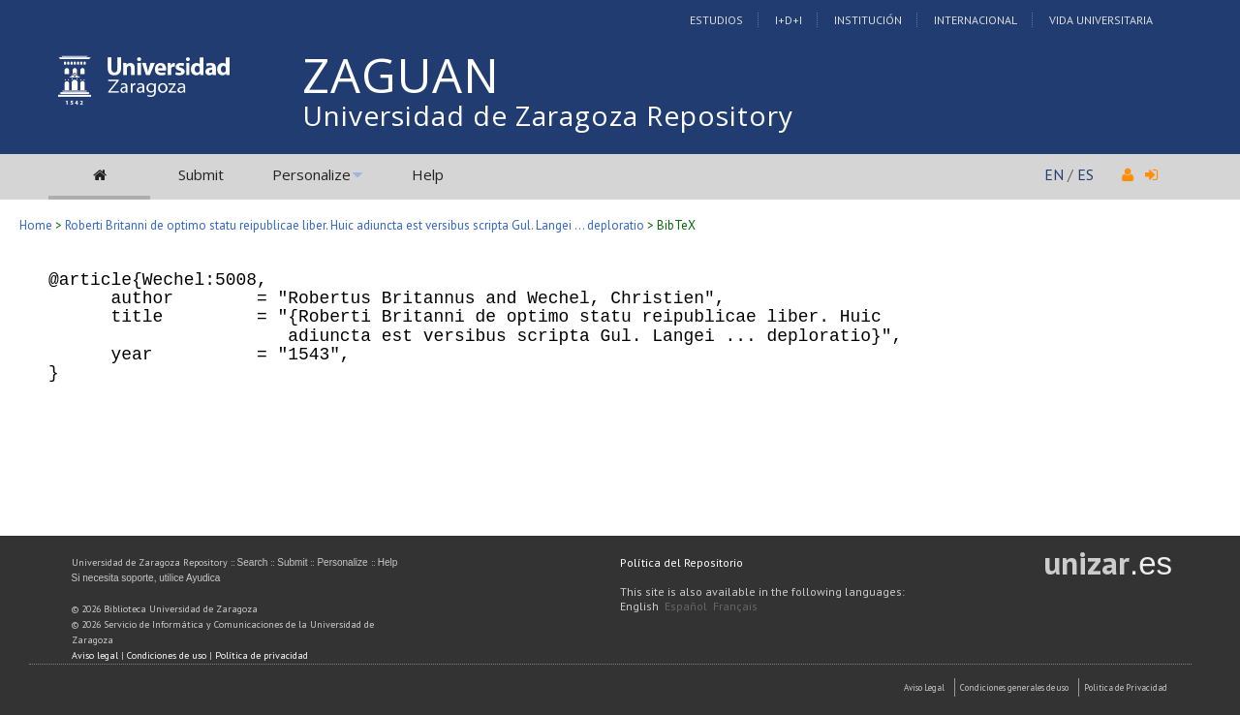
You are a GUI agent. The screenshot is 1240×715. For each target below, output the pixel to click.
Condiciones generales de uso (1014, 687)
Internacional (975, 20)
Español (686, 606)
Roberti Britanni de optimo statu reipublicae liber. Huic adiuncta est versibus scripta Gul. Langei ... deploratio (354, 225)
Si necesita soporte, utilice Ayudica (146, 578)
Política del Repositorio (681, 562)
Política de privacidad (261, 655)
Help (428, 174)
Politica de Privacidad (1125, 687)
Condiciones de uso (166, 655)
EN (1054, 174)
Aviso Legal (924, 687)
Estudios (716, 20)
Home (35, 225)
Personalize (311, 174)
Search (252, 562)
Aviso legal (95, 655)
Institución (868, 20)
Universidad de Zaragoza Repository (547, 115)
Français (735, 606)
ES (1085, 174)
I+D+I (788, 20)
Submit (201, 174)
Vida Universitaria (1101, 20)
